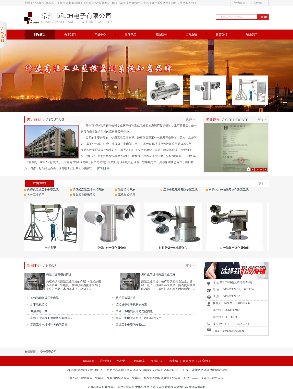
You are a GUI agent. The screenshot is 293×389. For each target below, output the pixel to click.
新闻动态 (139, 361)
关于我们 (105, 361)
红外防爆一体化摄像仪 (174, 247)
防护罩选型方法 (125, 297)
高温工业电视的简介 (59, 274)
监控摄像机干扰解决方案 (131, 304)
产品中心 (122, 361)
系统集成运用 (126, 194)
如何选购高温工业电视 (44, 297)
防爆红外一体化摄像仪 (113, 247)
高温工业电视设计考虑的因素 (134, 311)
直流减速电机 (197, 387)
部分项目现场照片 (84, 194)
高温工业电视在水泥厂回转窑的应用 (138, 318)
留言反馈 (188, 361)
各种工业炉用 (35, 194)
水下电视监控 (38, 304)
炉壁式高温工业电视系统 (88, 189)
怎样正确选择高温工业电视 (158, 274)
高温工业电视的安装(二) (130, 324)
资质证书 (156, 361)
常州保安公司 (48, 351)
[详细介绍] (103, 168)
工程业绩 (172, 361)
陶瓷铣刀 (111, 387)
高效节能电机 (125, 387)
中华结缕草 (142, 387)
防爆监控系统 (126, 189)
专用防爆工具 (38, 311)
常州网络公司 (200, 369)
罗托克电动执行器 (176, 387)
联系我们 (204, 361)
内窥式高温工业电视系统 (43, 189)
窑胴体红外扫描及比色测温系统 (229, 189)
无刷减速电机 (96, 387)
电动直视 (51, 247)
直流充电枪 (157, 387)
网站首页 (89, 361)
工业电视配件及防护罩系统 (180, 189)
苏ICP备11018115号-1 (177, 369)
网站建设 (221, 369)
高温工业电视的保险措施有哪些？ (51, 318)
